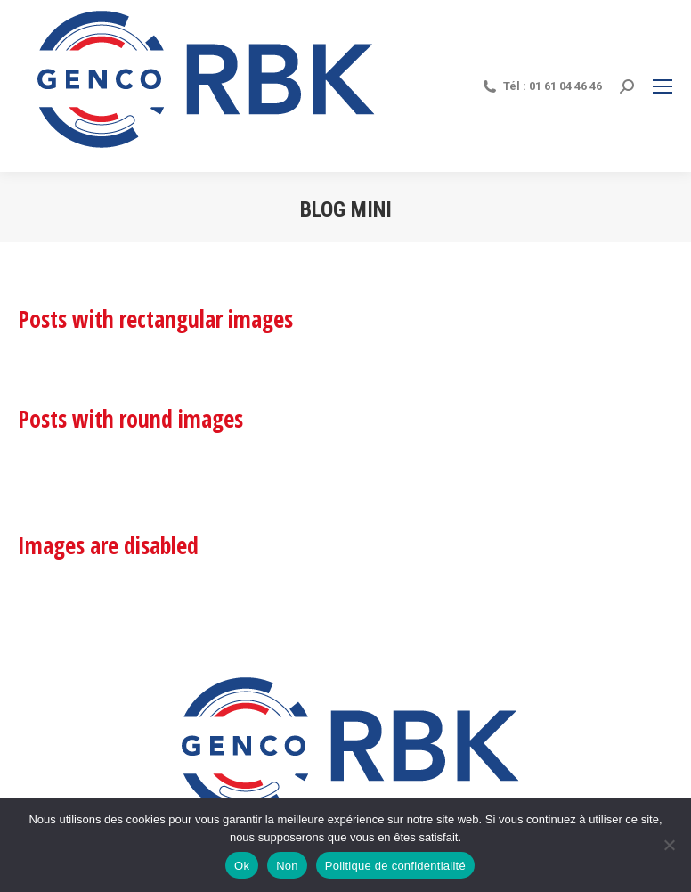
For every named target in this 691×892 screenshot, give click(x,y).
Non (287, 865)
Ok (241, 865)
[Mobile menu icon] (662, 86)
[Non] (669, 845)
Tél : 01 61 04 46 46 (541, 86)
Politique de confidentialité (395, 865)
